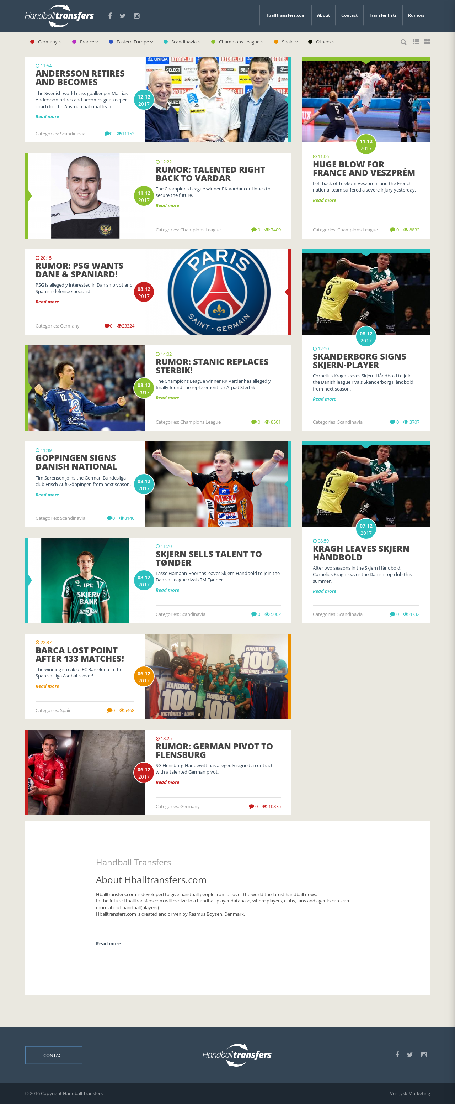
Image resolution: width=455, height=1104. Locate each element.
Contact (349, 15)
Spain (286, 41)
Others (321, 41)
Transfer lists (383, 15)
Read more (324, 200)
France (85, 41)
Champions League (237, 41)
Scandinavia (182, 41)
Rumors (416, 15)
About (323, 15)
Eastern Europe (131, 41)
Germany (45, 41)
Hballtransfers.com (285, 15)
